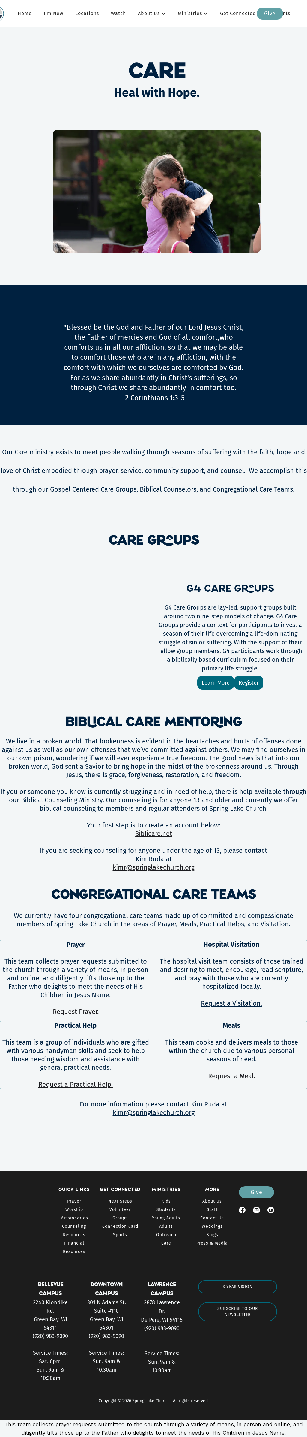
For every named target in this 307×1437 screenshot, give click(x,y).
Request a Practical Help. (75, 1084)
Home (25, 13)
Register (249, 682)
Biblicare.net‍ (153, 834)
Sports (120, 1234)
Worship (74, 1209)
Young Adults (166, 1218)
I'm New (53, 13)
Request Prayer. (76, 1012)
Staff (212, 1209)
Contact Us (212, 1218)
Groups (120, 1218)
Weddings (212, 1226)
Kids (166, 1201)
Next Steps (120, 1201)
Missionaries (74, 1218)
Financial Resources (74, 1247)
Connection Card (120, 1226)
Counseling (74, 1226)
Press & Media (212, 1243)
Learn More (216, 682)
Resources (74, 1234)
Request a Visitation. (231, 1003)
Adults (166, 1226)
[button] (152, 13)
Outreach (166, 1234)
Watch (118, 13)
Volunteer (120, 1209)
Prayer (74, 1201)
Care (166, 1243)
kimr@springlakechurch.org (154, 867)
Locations (87, 13)
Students (166, 1209)
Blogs (212, 1234)
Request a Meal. (231, 1076)
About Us (212, 1201)
